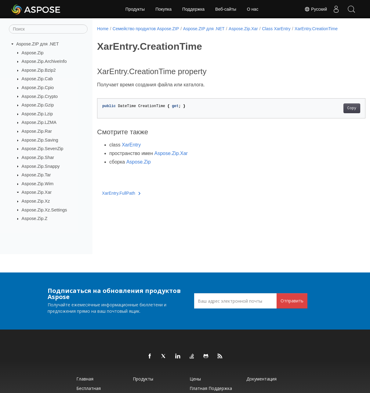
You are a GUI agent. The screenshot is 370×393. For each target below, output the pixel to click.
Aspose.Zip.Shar (38, 157)
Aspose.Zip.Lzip (37, 113)
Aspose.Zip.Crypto (40, 96)
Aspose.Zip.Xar (37, 192)
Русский (315, 9)
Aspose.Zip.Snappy (41, 166)
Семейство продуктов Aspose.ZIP (146, 28)
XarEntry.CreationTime (316, 28)
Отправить (292, 301)
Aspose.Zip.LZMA (39, 122)
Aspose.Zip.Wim (38, 183)
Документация (261, 379)
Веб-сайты (225, 9)
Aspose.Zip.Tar (36, 174)
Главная (84, 379)
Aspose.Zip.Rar (37, 131)
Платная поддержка (211, 388)
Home (102, 28)
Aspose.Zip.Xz (36, 201)
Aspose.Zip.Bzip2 (39, 70)
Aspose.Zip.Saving (40, 140)
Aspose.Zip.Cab (37, 78)
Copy (332, 108)
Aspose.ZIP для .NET (37, 43)
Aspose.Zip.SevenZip (42, 148)
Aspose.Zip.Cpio (38, 87)
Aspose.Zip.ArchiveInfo (44, 61)
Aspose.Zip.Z (35, 218)
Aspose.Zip (33, 52)
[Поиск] (48, 29)
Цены (195, 379)
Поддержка (193, 9)
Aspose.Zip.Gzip (38, 105)
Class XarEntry (276, 28)
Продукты (135, 9)
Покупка (163, 9)
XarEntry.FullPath (121, 193)
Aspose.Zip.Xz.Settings (44, 209)
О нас (252, 9)
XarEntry (131, 144)
